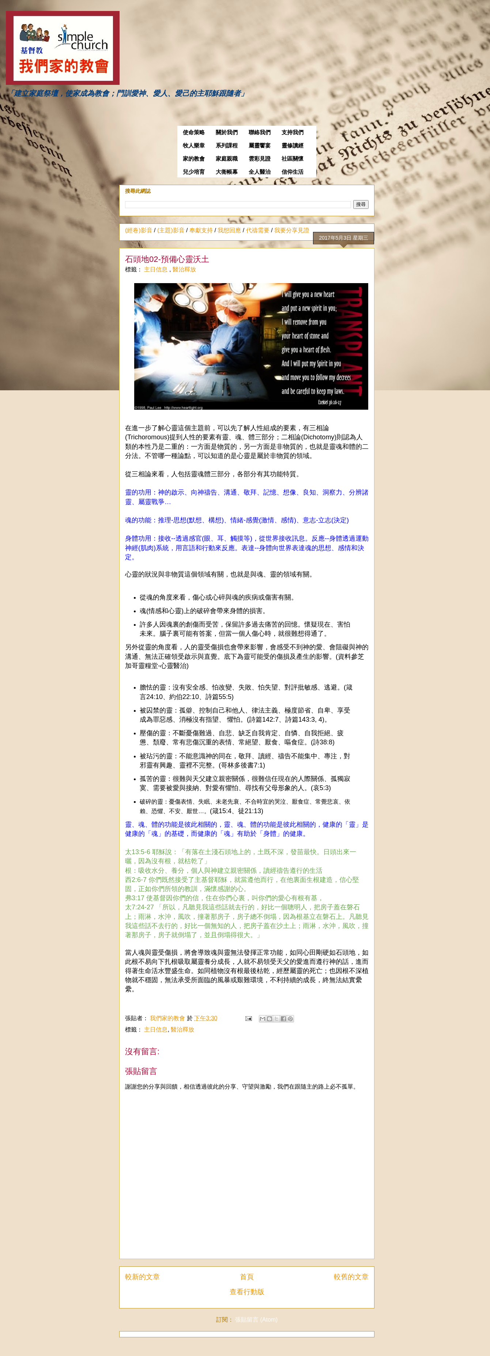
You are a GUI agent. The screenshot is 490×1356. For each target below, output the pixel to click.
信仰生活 (293, 172)
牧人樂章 (194, 146)
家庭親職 (227, 159)
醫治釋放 (184, 269)
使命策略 (194, 132)
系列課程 (227, 146)
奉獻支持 (201, 230)
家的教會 (194, 159)
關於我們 (227, 132)
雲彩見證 (260, 159)
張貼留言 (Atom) (256, 1319)
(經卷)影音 (138, 230)
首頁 (247, 1277)
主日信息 (156, 269)
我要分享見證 (291, 230)
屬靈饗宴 (260, 146)
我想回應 (229, 230)
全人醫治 (260, 172)
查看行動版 (247, 1292)
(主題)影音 (171, 230)
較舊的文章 (351, 1277)
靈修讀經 (293, 146)
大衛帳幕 (227, 172)
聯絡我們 (260, 132)
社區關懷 (293, 159)
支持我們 (293, 132)
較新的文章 (142, 1277)
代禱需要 (258, 230)
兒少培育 (194, 172)
